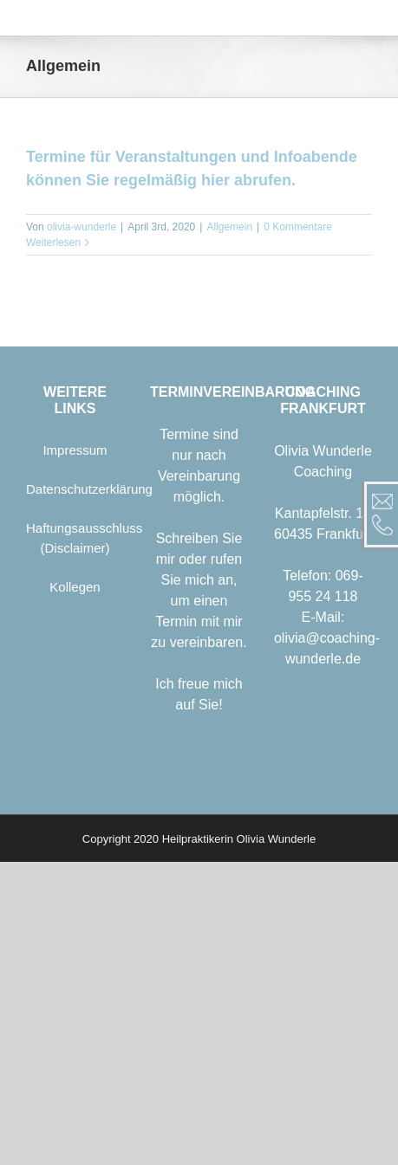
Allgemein (229, 227)
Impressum (74, 450)
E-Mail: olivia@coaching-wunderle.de (327, 638)
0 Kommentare (298, 227)
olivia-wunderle (81, 227)
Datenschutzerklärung (89, 489)
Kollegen (74, 586)
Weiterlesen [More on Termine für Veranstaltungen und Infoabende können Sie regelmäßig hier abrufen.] (53, 242)
